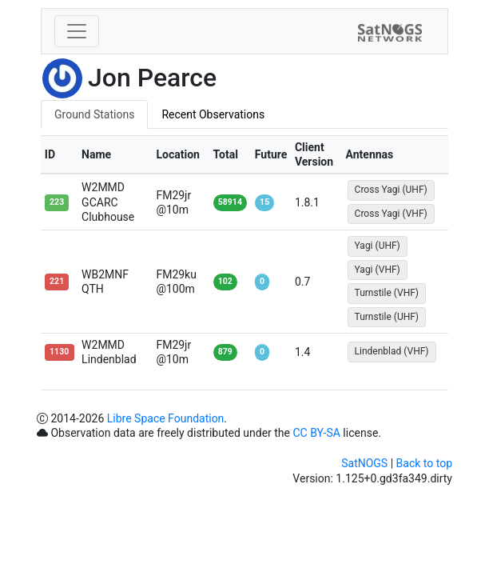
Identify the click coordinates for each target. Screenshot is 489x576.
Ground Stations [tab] (94, 114)
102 (225, 281)
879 (225, 351)
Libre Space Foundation (166, 418)
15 (264, 202)
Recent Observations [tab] (212, 114)
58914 (230, 202)
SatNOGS (364, 463)
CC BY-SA (316, 432)
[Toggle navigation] (76, 31)
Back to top (424, 463)
